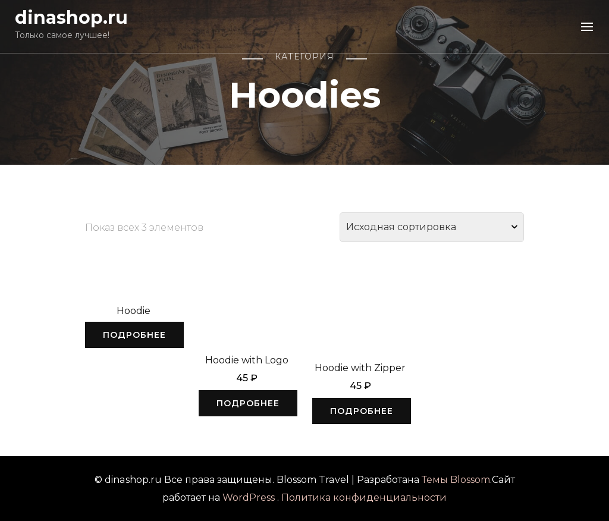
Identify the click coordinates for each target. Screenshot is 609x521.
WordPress (248, 497)
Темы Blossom (456, 479)
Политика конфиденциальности (364, 497)
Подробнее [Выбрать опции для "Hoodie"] (134, 334)
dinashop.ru (71, 18)
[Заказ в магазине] (432, 227)
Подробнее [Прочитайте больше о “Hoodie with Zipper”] (361, 411)
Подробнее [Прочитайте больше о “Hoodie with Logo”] (248, 403)
